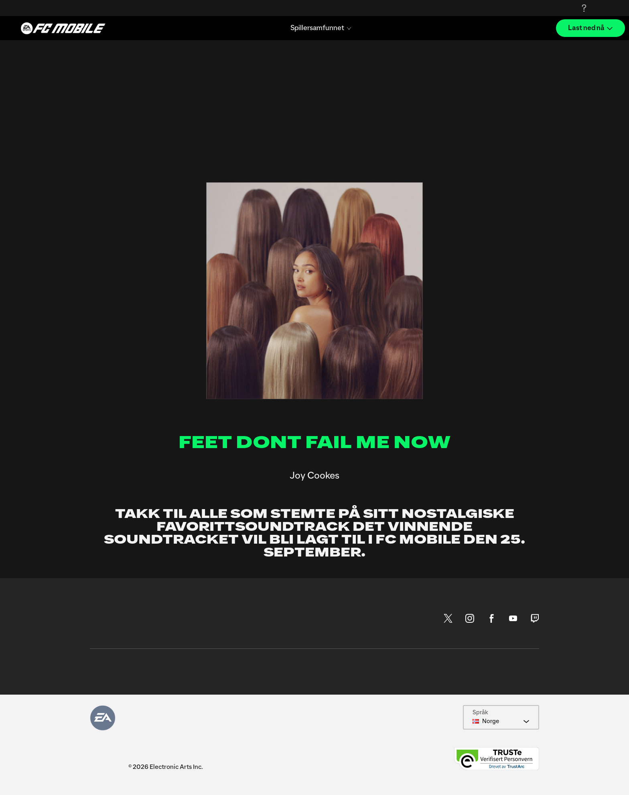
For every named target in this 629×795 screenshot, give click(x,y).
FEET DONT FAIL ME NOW (315, 443)
